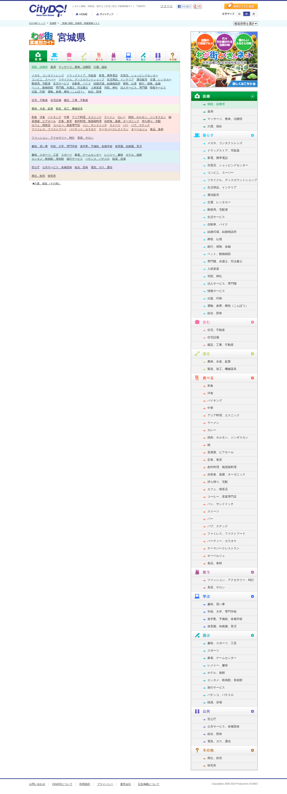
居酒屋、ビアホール (44, 121)
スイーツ (115, 125)
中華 (66, 117)
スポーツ (66, 154)
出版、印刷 (38, 91)
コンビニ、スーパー (44, 79)
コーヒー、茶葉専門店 (66, 125)
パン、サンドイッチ (95, 125)
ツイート (166, 6)
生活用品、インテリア (120, 79)
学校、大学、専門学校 (63, 146)
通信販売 (142, 79)
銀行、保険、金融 (150, 83)
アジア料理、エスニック (87, 117)
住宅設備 (55, 100)
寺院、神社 (111, 87)
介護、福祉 (100, 66)
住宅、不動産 (40, 100)
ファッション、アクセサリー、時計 (53, 137)
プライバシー (105, 784)
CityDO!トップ (37, 23)
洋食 (42, 117)
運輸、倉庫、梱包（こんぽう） (66, 91)
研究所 (52, 175)
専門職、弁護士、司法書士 (72, 87)
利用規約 (84, 784)
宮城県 (53, 23)
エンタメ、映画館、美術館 (48, 158)
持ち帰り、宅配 (151, 121)
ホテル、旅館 (134, 154)
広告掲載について (148, 784)
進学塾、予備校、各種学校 (96, 146)
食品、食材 (156, 129)
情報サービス (158, 87)
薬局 (53, 66)
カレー (121, 117)
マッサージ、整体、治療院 (75, 66)
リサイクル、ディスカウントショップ (81, 79)
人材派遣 (96, 87)
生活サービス (61, 83)
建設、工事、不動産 (76, 100)
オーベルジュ (139, 129)
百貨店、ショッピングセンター (139, 75)
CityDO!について (62, 784)
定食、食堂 (65, 121)
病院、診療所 (40, 66)
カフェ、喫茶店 (41, 125)
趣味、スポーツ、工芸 (45, 154)
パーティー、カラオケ (82, 129)
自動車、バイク (81, 83)
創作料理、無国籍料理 (88, 121)
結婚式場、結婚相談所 (106, 83)
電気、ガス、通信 (101, 167)
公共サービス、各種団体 (57, 167)
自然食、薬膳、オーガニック (121, 121)
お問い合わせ (37, 784)
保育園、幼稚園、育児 (128, 146)
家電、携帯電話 (108, 75)
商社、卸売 (38, 175)
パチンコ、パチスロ (97, 158)
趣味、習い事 (40, 146)
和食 (34, 117)
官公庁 (36, 167)
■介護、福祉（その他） (47, 183)
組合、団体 (95, 91)
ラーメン (109, 117)
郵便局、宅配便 (41, 83)
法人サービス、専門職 (133, 87)
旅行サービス (75, 158)
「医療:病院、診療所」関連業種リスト (80, 23)
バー (125, 125)
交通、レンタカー (161, 79)
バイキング (54, 117)
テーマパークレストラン (113, 129)
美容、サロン (85, 137)
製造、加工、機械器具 (69, 108)
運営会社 (125, 784)
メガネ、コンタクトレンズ (48, 75)
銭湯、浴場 (119, 158)
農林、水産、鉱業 (42, 108)
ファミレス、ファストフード (49, 129)
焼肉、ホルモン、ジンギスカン (147, 117)
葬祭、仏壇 (130, 83)
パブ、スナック (140, 125)
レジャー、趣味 (113, 154)
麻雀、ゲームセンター (88, 154)
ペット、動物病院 (42, 87)
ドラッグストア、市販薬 (81, 75)
